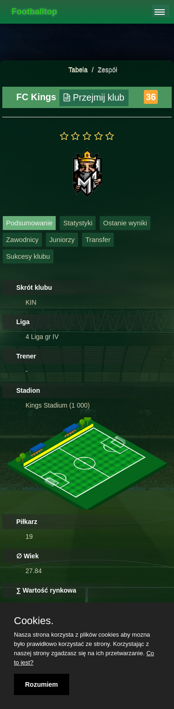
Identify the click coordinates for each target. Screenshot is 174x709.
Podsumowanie (29, 223)
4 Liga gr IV (42, 336)
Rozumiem (41, 684)
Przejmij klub (94, 97)
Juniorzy (62, 239)
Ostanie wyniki (125, 223)
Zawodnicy (22, 239)
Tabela (78, 69)
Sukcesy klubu (28, 256)
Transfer (97, 239)
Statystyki (77, 223)
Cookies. (34, 621)
